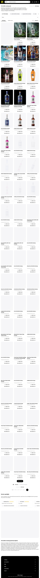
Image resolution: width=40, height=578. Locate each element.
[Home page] (13, 484)
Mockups (4, 20)
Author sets (10, 20)
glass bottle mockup (26, 13)
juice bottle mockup (14, 13)
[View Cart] (32, 2)
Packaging (15, 40)
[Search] (29, 2)
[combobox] (19, 2)
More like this (20, 44)
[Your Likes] (34, 2)
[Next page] (27, 490)
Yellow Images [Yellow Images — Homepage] (20, 575)
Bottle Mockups (19, 40)
